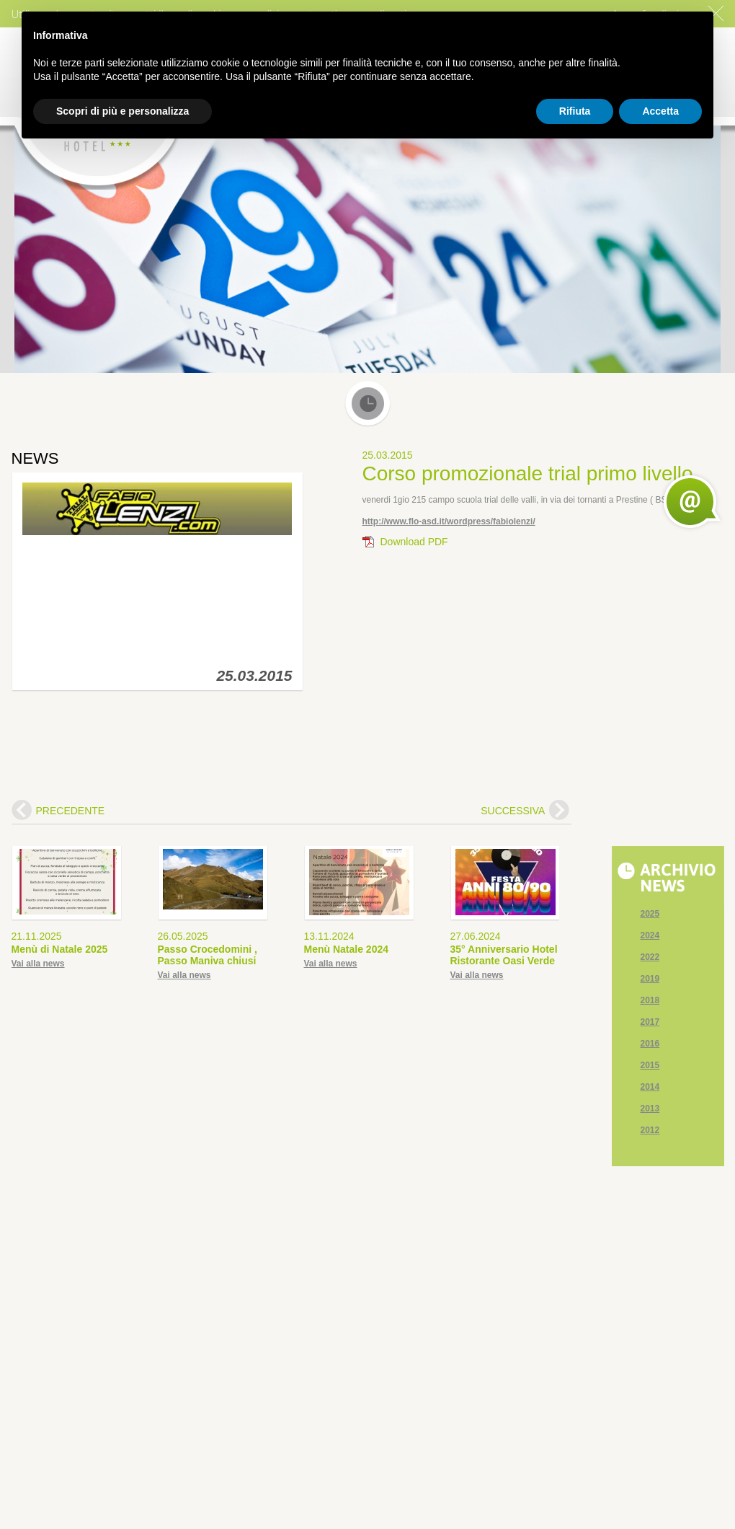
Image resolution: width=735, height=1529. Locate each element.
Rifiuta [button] (575, 111)
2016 (650, 1044)
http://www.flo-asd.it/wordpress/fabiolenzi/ (448, 521)
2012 (650, 1130)
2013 (650, 1108)
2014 (650, 1087)
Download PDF (414, 541)
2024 (650, 935)
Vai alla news (38, 964)
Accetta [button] (660, 111)
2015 (650, 1065)
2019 (650, 979)
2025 (650, 914)
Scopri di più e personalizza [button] (122, 111)
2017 (650, 1022)
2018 (650, 1000)
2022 (650, 957)
